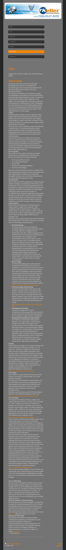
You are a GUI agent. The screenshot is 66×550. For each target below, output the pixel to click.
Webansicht (58, 545)
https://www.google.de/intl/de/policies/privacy (21, 370)
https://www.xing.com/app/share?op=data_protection (23, 396)
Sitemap (17, 543)
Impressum (12, 514)
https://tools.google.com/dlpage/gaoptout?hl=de (25, 285)
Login (60, 543)
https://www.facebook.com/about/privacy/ (20, 467)
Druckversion (10, 543)
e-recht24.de (16, 531)
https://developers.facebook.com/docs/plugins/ (21, 417)
